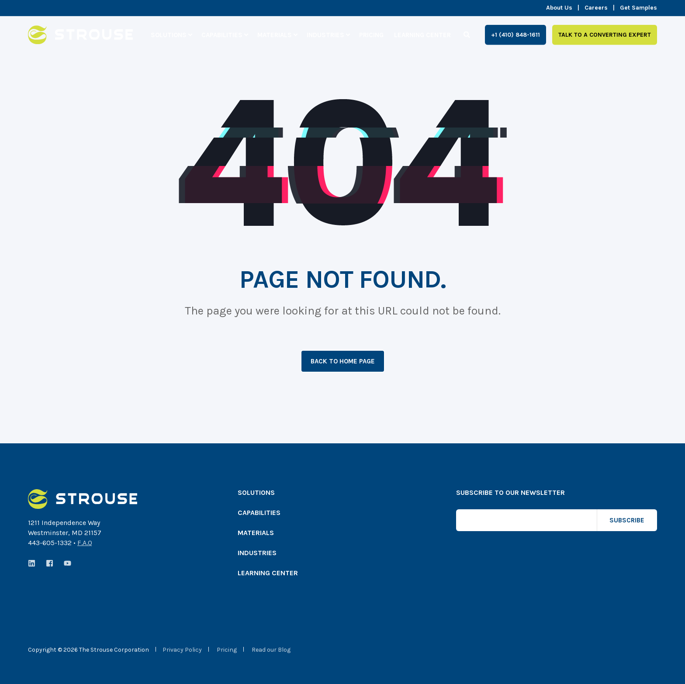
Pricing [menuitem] (371, 34)
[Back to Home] (80, 38)
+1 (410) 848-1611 (515, 34)
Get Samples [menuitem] (638, 8)
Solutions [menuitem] (169, 34)
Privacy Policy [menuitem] (182, 650)
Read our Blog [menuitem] (271, 650)
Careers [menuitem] (596, 8)
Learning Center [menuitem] (422, 34)
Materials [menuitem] (274, 34)
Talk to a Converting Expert (604, 34)
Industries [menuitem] (325, 34)
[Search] (468, 34)
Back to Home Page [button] (343, 361)
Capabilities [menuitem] (221, 34)
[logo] (82, 499)
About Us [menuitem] (559, 8)
